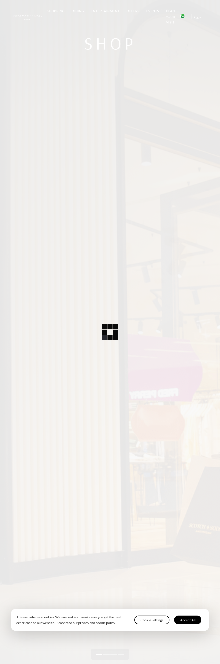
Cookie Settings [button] (152, 620)
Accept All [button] (187, 620)
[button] (99, 654)
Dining (78, 11)
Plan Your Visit (170, 16)
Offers (132, 11)
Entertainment (105, 11)
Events (152, 11)
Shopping (56, 11)
